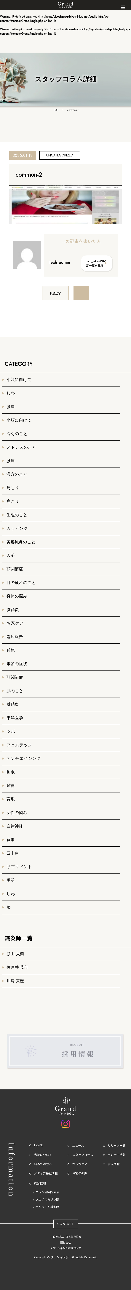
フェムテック (19, 745)
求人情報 (114, 1164)
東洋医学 (15, 718)
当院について (43, 1155)
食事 (11, 839)
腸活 (11, 880)
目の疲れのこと (21, 582)
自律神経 (15, 826)
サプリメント (19, 866)
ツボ (11, 731)
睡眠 (11, 772)
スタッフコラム (82, 1155)
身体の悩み (17, 596)
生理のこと (17, 515)
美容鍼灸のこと (21, 542)
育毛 (11, 799)
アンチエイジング (24, 758)
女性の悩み (17, 812)
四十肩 (13, 853)
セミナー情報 (117, 1155)
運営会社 (65, 1242)
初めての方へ (43, 1164)
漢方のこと (17, 474)
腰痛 (11, 406)
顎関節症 (15, 569)
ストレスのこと (21, 447)
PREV (55, 293)
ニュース (78, 1146)
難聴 (11, 650)
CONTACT (65, 1224)
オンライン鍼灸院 (47, 1207)
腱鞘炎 (13, 609)
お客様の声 (79, 1173)
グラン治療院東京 (47, 1192)
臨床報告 (15, 636)
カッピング (17, 528)
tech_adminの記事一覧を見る (96, 263)
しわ (11, 393)
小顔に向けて (19, 379)
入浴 (11, 555)
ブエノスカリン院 (47, 1199)
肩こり (13, 487)
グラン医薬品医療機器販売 (65, 1248)
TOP (55, 110)
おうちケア (79, 1164)
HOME (38, 1145)
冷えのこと (17, 433)
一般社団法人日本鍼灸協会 (65, 1237)
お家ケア (15, 623)
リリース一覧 (116, 1146)
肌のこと (15, 690)
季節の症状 (17, 663)
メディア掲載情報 (46, 1173)
